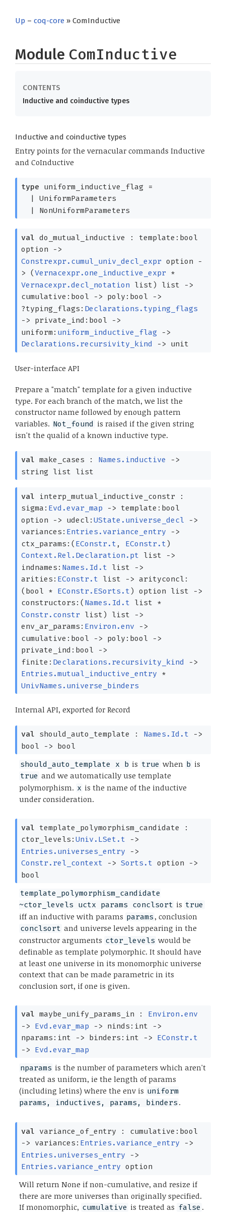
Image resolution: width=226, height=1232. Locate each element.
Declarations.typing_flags (141, 308)
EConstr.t (96, 543)
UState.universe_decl (139, 520)
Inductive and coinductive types (76, 101)
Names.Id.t (84, 567)
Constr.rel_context (62, 862)
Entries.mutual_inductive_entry (89, 673)
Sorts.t (137, 862)
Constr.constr (50, 614)
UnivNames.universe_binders (80, 685)
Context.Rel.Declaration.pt (80, 555)
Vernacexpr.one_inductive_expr (100, 272)
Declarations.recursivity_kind (87, 343)
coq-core (49, 20)
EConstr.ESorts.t (93, 591)
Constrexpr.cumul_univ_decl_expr (91, 261)
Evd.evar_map (75, 508)
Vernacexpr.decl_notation (75, 284)
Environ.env (109, 626)
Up (20, 20)
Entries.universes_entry (73, 851)
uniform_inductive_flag (107, 332)
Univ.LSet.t (100, 839)
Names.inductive (132, 459)
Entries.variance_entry (116, 531)
